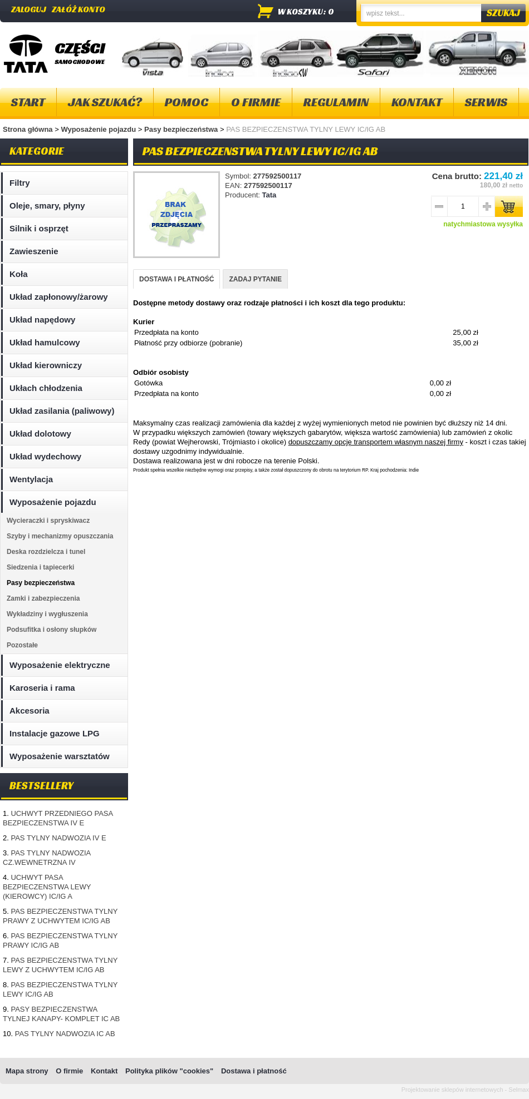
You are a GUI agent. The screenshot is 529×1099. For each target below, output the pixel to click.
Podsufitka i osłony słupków (51, 629)
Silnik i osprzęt (38, 228)
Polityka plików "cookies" (169, 1071)
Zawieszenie (33, 251)
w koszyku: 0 (306, 11)
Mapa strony (27, 1071)
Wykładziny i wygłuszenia (47, 614)
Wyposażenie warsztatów (59, 756)
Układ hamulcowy (44, 342)
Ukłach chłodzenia (45, 388)
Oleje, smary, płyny (47, 205)
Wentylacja (31, 479)
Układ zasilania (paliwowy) (61, 410)
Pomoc (186, 102)
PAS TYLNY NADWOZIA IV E (58, 838)
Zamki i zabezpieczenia (43, 598)
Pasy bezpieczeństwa (182, 129)
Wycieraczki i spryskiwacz (48, 520)
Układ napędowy (42, 319)
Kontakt (416, 102)
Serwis (486, 102)
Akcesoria (29, 710)
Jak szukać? (105, 102)
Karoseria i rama (42, 687)
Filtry (19, 182)
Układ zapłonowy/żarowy (58, 296)
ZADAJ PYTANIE (255, 279)
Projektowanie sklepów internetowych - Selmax (465, 1089)
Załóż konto (78, 9)
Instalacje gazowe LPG (54, 733)
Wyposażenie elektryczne (59, 665)
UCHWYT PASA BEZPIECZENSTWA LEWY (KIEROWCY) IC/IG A (47, 886)
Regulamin (336, 102)
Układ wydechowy (45, 456)
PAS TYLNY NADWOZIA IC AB (65, 1033)
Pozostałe (22, 645)
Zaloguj (28, 9)
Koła (18, 274)
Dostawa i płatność (254, 1071)
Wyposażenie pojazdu (99, 129)
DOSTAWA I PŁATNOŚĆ (176, 279)
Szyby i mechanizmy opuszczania (60, 536)
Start (28, 102)
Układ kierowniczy (45, 365)
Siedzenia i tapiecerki (40, 567)
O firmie (256, 102)
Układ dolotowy (40, 433)
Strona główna (28, 129)
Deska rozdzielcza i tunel (46, 552)
